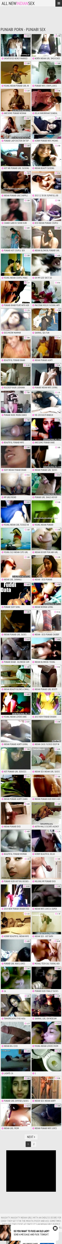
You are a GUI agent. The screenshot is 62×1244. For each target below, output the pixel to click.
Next (31, 1137)
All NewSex (18, 3)
